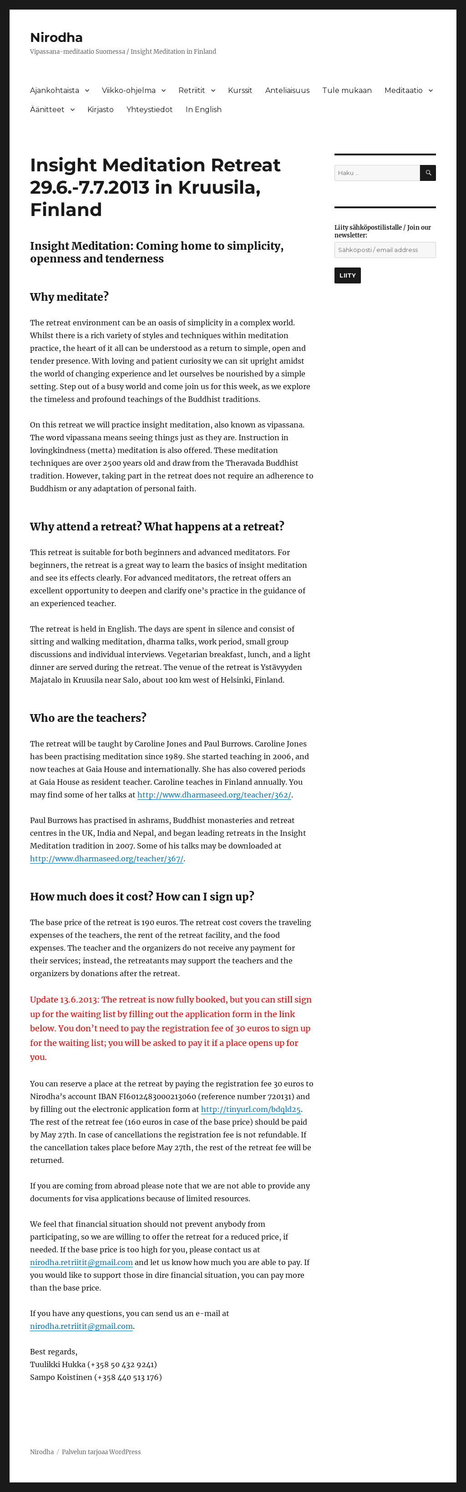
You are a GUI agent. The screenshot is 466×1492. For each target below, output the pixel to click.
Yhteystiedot (150, 109)
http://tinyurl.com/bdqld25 (251, 1109)
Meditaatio (404, 90)
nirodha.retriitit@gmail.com (81, 1262)
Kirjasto (100, 109)
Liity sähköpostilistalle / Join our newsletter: (382, 231)
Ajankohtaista (54, 90)
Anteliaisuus (287, 90)
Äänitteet (47, 109)
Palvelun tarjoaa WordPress (101, 1452)
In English (204, 109)
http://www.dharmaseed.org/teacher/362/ (214, 794)
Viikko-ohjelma (129, 90)
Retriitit (191, 90)
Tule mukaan (347, 90)
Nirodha (56, 37)
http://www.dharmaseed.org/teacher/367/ (106, 858)
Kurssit (240, 90)
